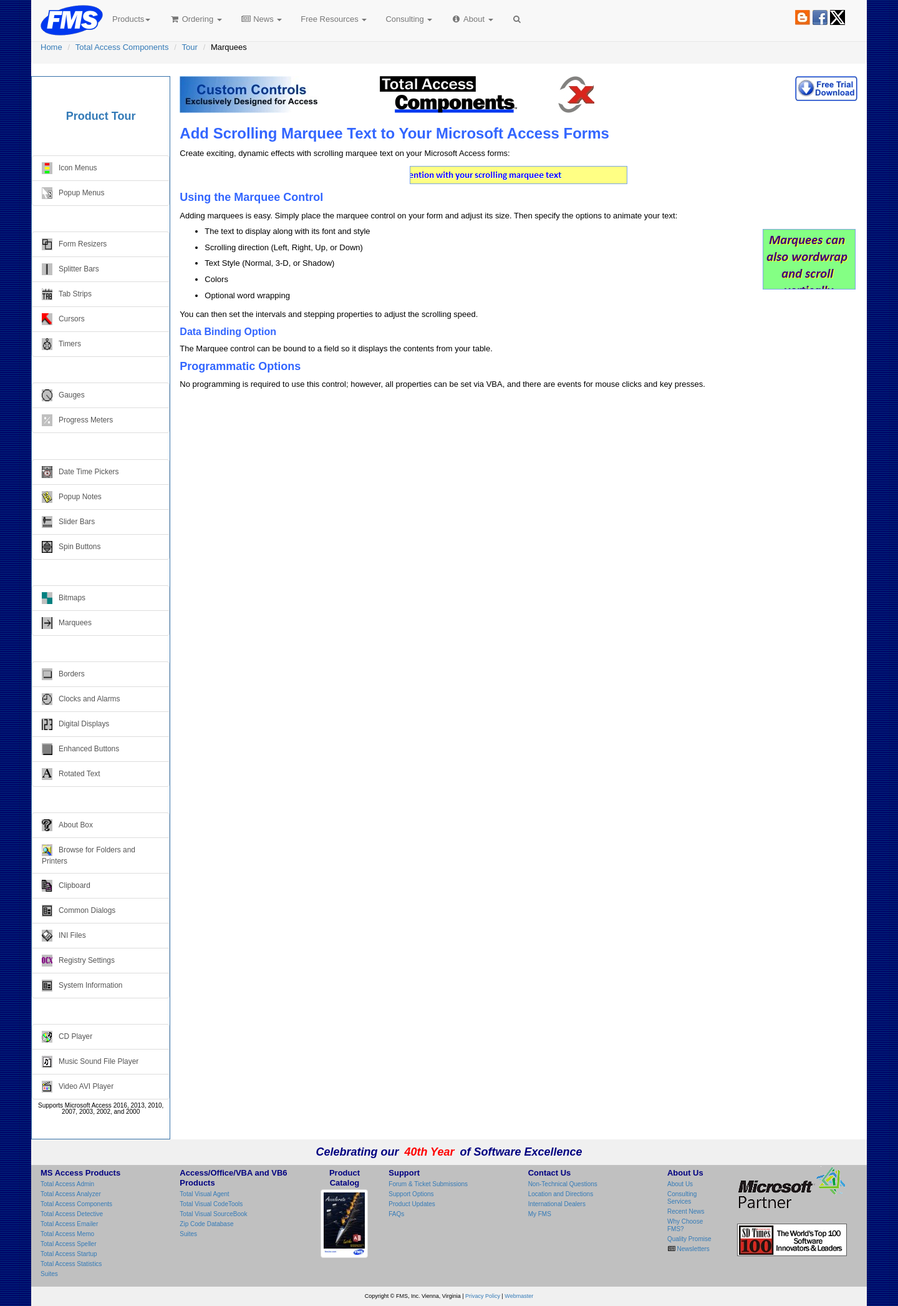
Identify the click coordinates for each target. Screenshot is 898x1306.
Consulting (408, 19)
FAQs (396, 1214)
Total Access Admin (67, 1184)
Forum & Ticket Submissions (428, 1184)
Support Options (411, 1194)
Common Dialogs (78, 911)
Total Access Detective (72, 1214)
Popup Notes (72, 497)
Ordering (195, 19)
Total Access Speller (69, 1243)
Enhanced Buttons (80, 749)
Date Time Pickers (80, 472)
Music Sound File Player (90, 1062)
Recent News (685, 1211)
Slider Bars (68, 522)
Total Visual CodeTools (211, 1204)
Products (131, 19)
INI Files (64, 936)
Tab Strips (67, 294)
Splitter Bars (70, 269)
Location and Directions (561, 1194)
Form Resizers (74, 244)
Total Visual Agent (204, 1194)
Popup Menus (73, 193)
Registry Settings (78, 961)
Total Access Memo (67, 1233)
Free (334, 19)
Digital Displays (75, 724)
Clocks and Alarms (81, 699)
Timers (61, 344)
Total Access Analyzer (71, 1194)
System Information (82, 986)
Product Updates (412, 1204)
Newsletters (692, 1248)
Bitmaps (63, 598)
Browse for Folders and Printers (88, 854)
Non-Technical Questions (562, 1184)
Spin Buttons (71, 547)
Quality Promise (689, 1238)
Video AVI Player (77, 1087)
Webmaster (519, 1296)
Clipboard (66, 886)
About (472, 19)
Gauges (63, 395)
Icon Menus (69, 168)
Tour (190, 47)
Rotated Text (71, 774)
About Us (680, 1184)
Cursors (63, 319)
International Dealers (557, 1204)
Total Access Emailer (69, 1224)
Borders (63, 674)
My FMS (539, 1214)
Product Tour (101, 116)
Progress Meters (77, 420)
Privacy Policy (482, 1296)
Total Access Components (122, 47)
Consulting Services (682, 1198)
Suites (49, 1273)
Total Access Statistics (71, 1263)
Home (51, 47)
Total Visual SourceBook (213, 1214)
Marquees (67, 623)
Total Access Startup (69, 1253)
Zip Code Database (206, 1224)
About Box (67, 825)
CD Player (67, 1037)
